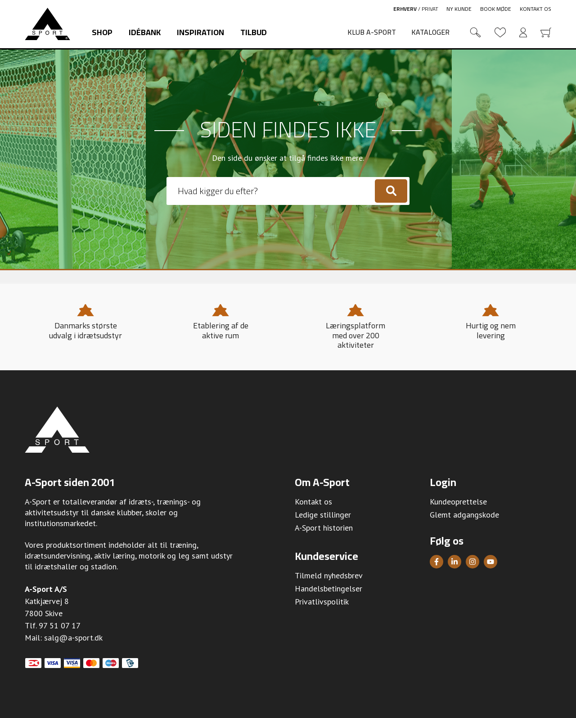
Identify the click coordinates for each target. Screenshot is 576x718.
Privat (430, 9)
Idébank (145, 32)
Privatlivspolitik (322, 601)
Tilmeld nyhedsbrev (329, 575)
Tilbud (253, 32)
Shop (102, 32)
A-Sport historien (324, 528)
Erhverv (405, 9)
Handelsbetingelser (328, 588)
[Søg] (391, 191)
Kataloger (430, 32)
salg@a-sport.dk (73, 637)
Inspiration (200, 32)
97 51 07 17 (60, 625)
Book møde (495, 9)
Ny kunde (459, 9)
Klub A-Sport (371, 32)
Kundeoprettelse (458, 501)
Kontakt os (535, 9)
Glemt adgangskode (464, 514)
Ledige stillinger (323, 514)
